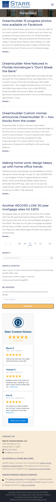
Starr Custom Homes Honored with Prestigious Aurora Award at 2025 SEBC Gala (27, 271)
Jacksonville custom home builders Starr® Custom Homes (29, 482)
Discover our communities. (40, 469)
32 (40, 243)
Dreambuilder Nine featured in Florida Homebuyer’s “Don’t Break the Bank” (27, 67)
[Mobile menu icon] (52, 4)
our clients (32, 479)
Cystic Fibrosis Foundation (41, 495)
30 (30, 243)
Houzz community (16, 479)
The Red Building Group (37, 500)
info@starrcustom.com (14, 452)
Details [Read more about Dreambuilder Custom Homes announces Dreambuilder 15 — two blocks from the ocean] (5, 151)
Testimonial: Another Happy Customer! (18, 277)
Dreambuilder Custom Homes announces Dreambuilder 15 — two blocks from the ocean (28, 117)
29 (25, 243)
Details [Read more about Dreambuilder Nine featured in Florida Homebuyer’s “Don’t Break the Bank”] (5, 101)
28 (19, 243)
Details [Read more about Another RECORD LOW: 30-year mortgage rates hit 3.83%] (5, 236)
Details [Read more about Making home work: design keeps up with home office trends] (5, 194)
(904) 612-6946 (10, 450)
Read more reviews (18, 421)
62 (50, 243)
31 (35, 243)
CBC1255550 (43, 492)
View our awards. (28, 485)
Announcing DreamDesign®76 (15, 280)
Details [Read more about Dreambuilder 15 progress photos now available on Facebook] (5, 52)
